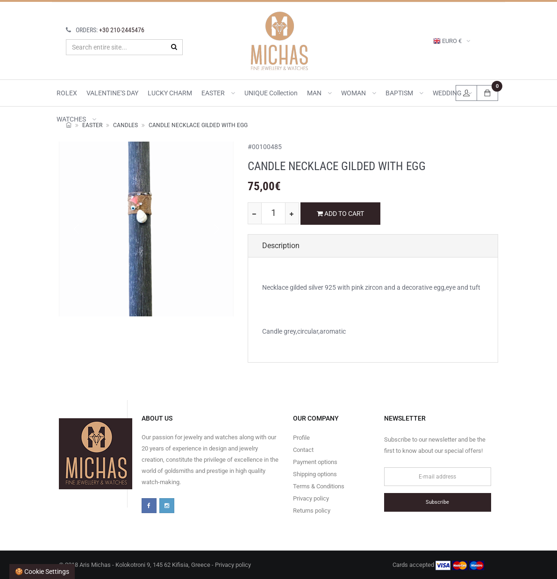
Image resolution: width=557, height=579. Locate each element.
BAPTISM (404, 93)
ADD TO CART (340, 213)
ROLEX (67, 93)
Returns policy (311, 510)
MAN (319, 93)
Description (281, 245)
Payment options (315, 461)
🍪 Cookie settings (42, 571)
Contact (303, 449)
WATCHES (76, 119)
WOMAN (358, 93)
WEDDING (452, 93)
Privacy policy (311, 498)
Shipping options (315, 474)
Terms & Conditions (318, 486)
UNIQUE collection (271, 93)
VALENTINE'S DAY (112, 93)
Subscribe (437, 502)
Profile (301, 437)
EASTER (218, 93)
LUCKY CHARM (170, 93)
